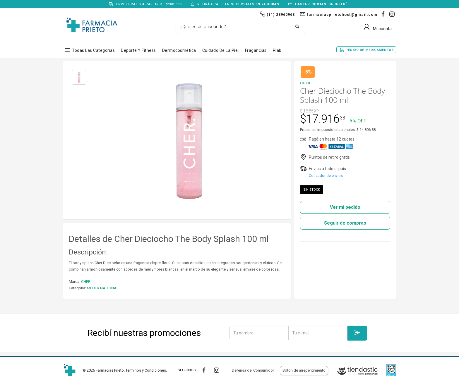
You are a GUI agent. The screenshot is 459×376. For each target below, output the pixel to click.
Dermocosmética (179, 50)
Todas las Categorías (93, 50)
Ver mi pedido (345, 207)
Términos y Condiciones (146, 370)
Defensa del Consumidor (253, 370)
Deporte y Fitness (138, 50)
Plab (277, 50)
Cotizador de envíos (326, 175)
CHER (85, 281)
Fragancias (256, 50)
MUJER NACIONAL (103, 288)
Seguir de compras (345, 223)
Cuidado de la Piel (220, 50)
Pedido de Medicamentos (369, 50)
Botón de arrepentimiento (304, 370)
